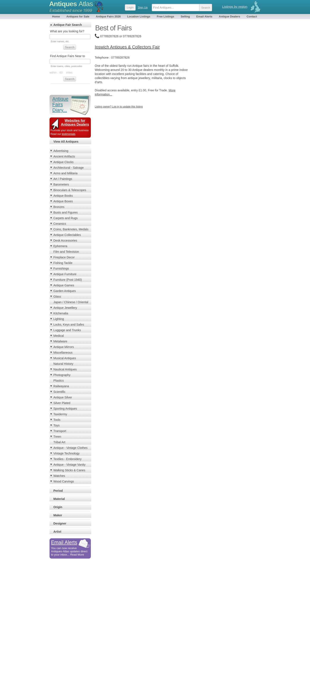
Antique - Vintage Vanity (69, 464)
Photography (61, 375)
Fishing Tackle (62, 263)
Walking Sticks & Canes (69, 470)
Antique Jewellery (65, 307)
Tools (56, 420)
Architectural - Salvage (68, 167)
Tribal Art (59, 442)
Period (58, 490)
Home (56, 16)
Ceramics (59, 223)
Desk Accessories (65, 240)
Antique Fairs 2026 (108, 16)
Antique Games (63, 285)
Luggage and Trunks (67, 330)
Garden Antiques (64, 291)
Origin (57, 507)
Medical (58, 335)
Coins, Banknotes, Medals (70, 229)
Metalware (60, 341)
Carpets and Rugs (65, 218)
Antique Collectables (67, 235)
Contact (251, 16)
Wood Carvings (63, 481)
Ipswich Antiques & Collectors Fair (127, 47)
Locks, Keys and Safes (68, 324)
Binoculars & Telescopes (69, 190)
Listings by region (234, 6)
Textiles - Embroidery (67, 459)
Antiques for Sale (77, 16)
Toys (56, 425)
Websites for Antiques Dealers (75, 122)
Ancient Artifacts (64, 156)
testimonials (68, 134)
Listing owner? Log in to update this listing (119, 106)
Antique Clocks (63, 162)
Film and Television (66, 251)
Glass (57, 296)
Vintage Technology (66, 453)
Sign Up (143, 7)
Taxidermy (60, 414)
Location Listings (138, 16)
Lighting (58, 319)
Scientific (59, 391)
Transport (59, 431)
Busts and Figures (65, 212)
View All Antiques (65, 141)
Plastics (58, 380)
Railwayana (61, 386)
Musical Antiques (64, 358)
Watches (59, 476)
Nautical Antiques (65, 369)
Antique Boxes (63, 201)
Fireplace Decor (64, 257)
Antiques (71, 4)
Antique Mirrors (63, 347)
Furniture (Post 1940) (67, 279)
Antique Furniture (64, 274)
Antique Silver (62, 397)
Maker (57, 515)
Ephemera (60, 246)
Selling (185, 16)
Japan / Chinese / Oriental (70, 302)
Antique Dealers (229, 16)
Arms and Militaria (65, 173)
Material (59, 499)
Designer (59, 523)
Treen (57, 436)
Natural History (63, 363)
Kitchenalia (60, 313)
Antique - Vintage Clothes (70, 448)
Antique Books (63, 195)
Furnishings (61, 268)
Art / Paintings (62, 179)
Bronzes (58, 207)
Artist (57, 531)
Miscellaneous (63, 352)
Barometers (61, 184)
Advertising (60, 151)
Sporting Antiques (65, 408)
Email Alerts (204, 16)
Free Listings (165, 16)
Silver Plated (61, 403)
